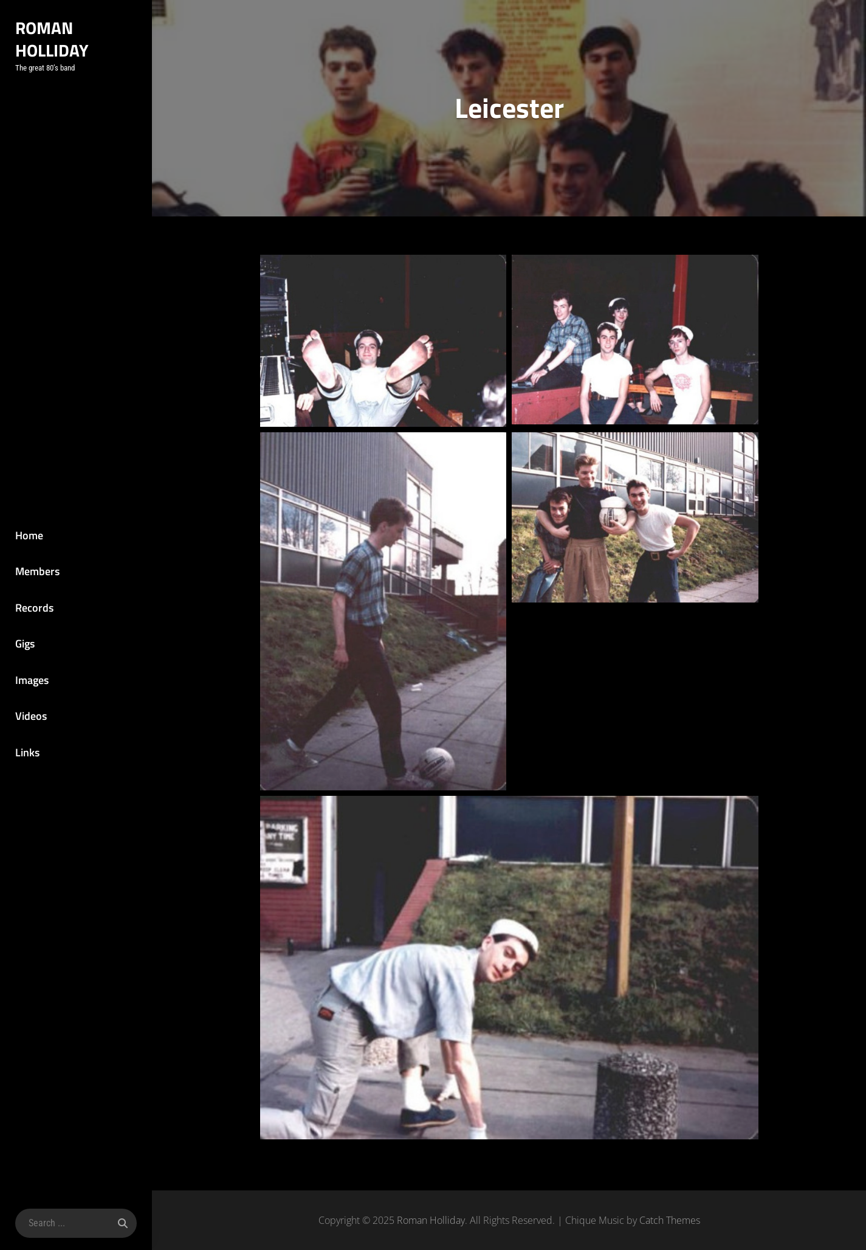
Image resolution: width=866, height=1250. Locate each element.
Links (27, 752)
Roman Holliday (52, 39)
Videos (31, 716)
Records (34, 607)
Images (32, 680)
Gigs (25, 643)
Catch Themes (669, 1220)
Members (37, 571)
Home (29, 535)
